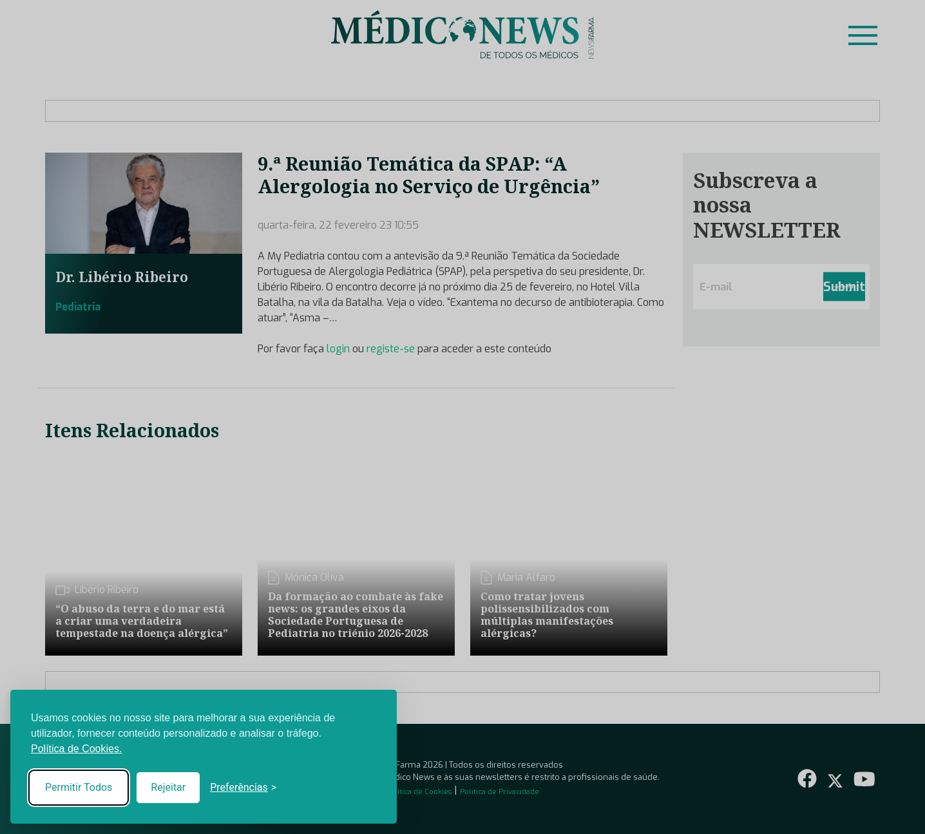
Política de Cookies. (76, 748)
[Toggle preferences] (243, 787)
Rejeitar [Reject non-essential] (168, 787)
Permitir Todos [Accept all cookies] (78, 787)
